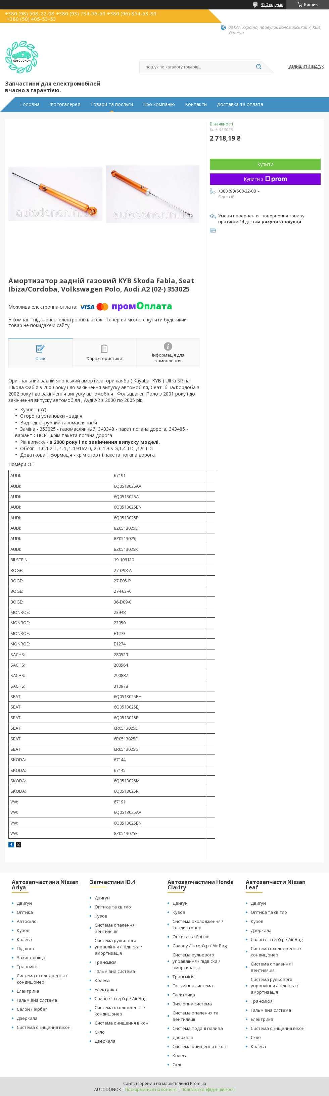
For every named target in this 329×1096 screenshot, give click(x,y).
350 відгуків (272, 4)
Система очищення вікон (43, 1027)
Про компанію (159, 104)
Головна (30, 104)
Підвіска (25, 948)
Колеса (24, 939)
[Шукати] (258, 67)
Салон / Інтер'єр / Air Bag (120, 998)
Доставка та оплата (240, 104)
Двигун (24, 903)
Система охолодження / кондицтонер (198, 924)
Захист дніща (31, 957)
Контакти (196, 104)
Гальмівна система (37, 1000)
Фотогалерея (65, 104)
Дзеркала (27, 1018)
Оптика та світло (113, 907)
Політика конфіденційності (208, 1089)
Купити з (265, 179)
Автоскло (27, 921)
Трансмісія (28, 966)
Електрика (28, 991)
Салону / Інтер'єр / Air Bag (200, 946)
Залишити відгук (306, 66)
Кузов (23, 930)
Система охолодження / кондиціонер (42, 979)
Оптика (25, 912)
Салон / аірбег (32, 1009)
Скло (100, 1032)
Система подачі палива (198, 1028)
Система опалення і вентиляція (116, 928)
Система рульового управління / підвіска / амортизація (118, 946)
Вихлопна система (192, 1004)
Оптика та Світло (191, 937)
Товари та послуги (111, 104)
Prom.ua (198, 1083)
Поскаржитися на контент (151, 1089)
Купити (265, 164)
